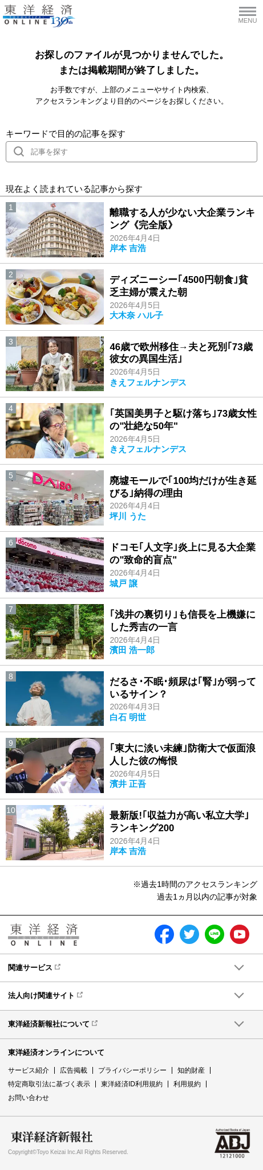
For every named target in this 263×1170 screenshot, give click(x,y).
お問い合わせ (28, 1097)
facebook (164, 934)
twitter (189, 934)
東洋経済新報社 (52, 1137)
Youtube (239, 934)
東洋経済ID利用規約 (132, 1084)
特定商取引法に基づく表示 (49, 1084)
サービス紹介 (28, 1070)
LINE (214, 934)
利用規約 (187, 1084)
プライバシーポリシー (132, 1070)
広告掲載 (73, 1070)
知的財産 (191, 1070)
